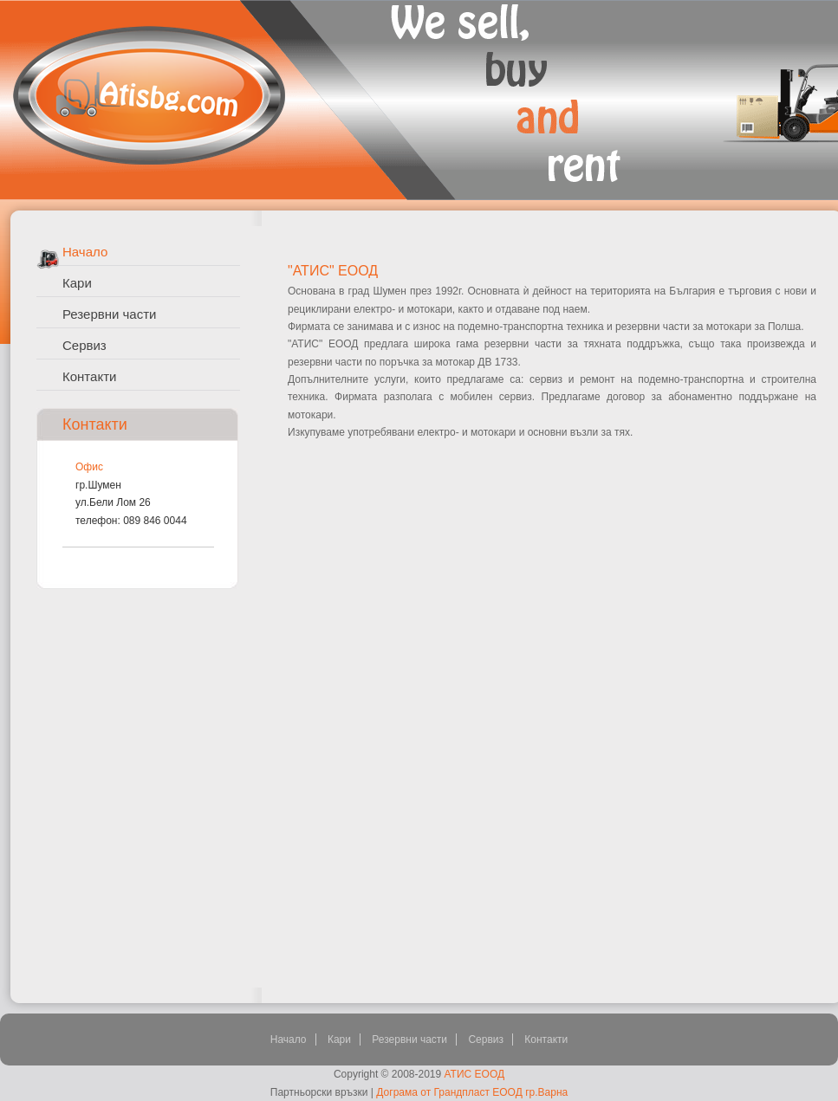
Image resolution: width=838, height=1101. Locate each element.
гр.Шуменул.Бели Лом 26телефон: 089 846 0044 (131, 503)
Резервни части (109, 314)
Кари (77, 282)
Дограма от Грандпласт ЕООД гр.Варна (472, 1092)
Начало (84, 251)
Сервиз (84, 345)
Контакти (89, 376)
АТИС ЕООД (475, 1074)
